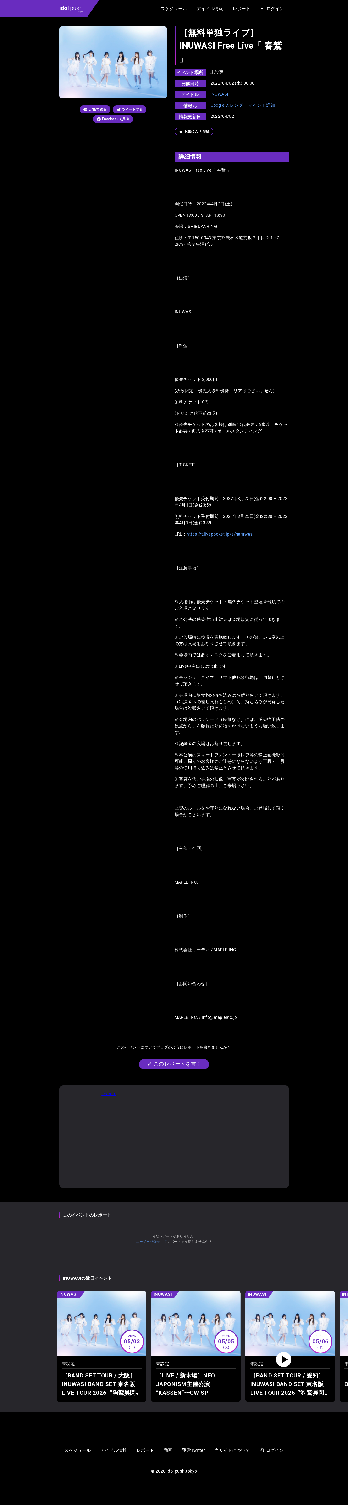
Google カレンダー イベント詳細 (242, 105)
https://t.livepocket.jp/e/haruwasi (220, 534)
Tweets (108, 1093)
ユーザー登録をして (151, 1241)
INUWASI (219, 94)
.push (71, 9)
